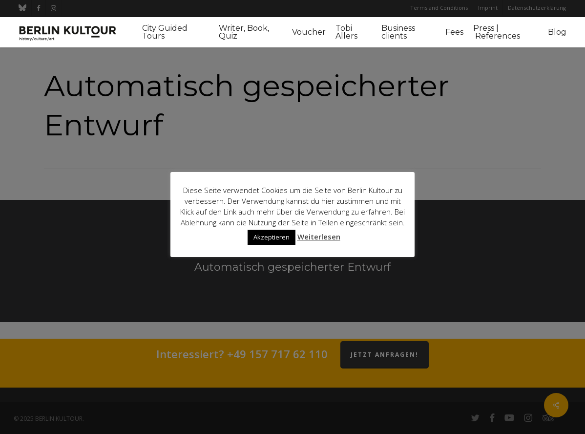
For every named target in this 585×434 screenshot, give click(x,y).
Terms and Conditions (439, 7)
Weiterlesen (318, 236)
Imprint (488, 7)
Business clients (398, 32)
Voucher (309, 32)
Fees (454, 32)
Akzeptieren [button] (271, 237)
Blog (557, 32)
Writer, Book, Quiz (244, 32)
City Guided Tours (165, 32)
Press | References (496, 32)
